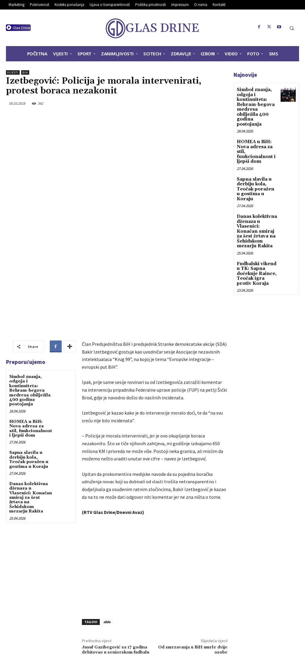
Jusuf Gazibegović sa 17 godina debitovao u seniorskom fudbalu (115, 579)
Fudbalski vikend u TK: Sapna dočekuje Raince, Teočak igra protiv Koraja (256, 255)
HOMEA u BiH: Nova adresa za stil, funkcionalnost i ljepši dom (30, 358)
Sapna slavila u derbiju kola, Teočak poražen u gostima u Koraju (28, 389)
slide (107, 551)
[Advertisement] (155, 495)
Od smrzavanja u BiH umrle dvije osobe (193, 579)
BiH (25, 72)
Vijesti (13, 72)
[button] (291, 28)
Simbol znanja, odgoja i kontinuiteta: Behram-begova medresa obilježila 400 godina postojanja (30, 320)
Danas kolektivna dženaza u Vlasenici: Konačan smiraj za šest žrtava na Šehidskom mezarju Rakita (30, 427)
